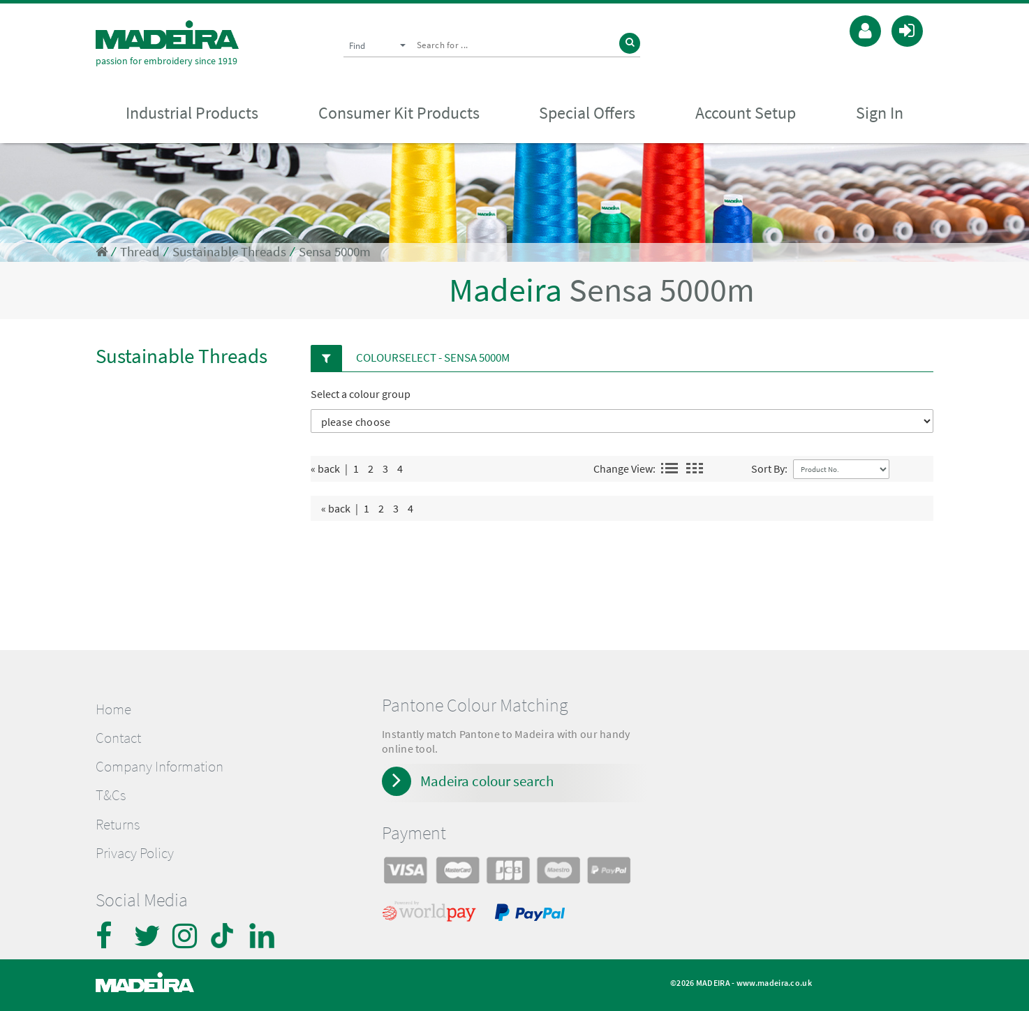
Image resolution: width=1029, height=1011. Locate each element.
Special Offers (587, 113)
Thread (140, 252)
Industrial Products (192, 113)
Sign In (879, 113)
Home (113, 709)
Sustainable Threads (229, 252)
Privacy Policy (135, 853)
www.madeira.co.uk (774, 982)
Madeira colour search (487, 781)
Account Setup (745, 113)
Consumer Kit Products (399, 113)
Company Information (159, 767)
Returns (118, 825)
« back (325, 468)
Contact (118, 738)
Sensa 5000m (335, 252)
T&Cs (111, 795)
